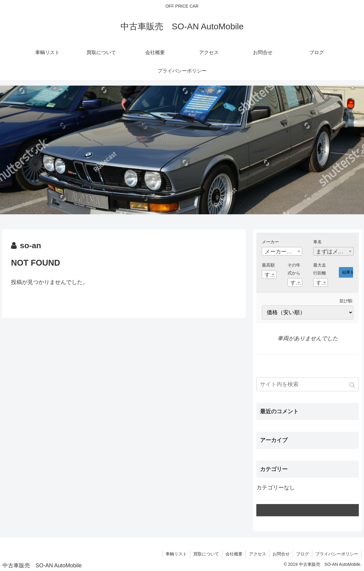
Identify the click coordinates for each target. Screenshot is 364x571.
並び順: (346, 300)
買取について (206, 553)
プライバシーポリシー (336, 553)
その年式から (294, 269)
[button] (353, 385)
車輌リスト (176, 553)
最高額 (268, 265)
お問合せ (281, 553)
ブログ (302, 553)
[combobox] (282, 251)
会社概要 (234, 553)
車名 (317, 241)
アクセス (257, 553)
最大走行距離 (319, 269)
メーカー (270, 241)
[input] (307, 384)
